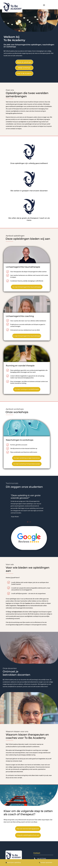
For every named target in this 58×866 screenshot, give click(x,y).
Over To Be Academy (24, 73)
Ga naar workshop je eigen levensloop (27, 458)
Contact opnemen (45, 862)
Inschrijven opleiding (13, 862)
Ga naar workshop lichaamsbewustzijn (26, 464)
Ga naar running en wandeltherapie (27, 389)
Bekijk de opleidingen (24, 62)
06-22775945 (41, 858)
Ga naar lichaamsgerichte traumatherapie (26, 287)
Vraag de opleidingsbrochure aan (28, 835)
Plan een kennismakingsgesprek (28, 829)
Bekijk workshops (24, 68)
